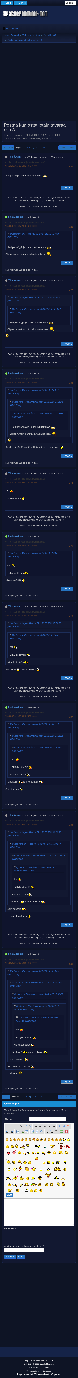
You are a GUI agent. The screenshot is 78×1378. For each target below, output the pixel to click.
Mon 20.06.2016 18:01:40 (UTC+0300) (21, 615)
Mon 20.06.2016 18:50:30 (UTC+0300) (21, 963)
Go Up (6, 1097)
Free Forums (44, 1367)
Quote (67, 188)
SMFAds (32, 1367)
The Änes (14, 156)
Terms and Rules (37, 1360)
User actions (67, 147)
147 (45, 147)
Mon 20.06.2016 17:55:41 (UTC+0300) (21, 482)
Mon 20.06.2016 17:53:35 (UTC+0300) (21, 382)
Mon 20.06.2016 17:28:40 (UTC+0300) (21, 226)
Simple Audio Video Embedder (39, 1371)
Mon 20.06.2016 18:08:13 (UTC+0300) (21, 716)
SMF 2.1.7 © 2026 (31, 1364)
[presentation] (30, 1237)
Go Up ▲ (50, 1360)
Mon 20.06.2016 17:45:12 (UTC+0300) (21, 289)
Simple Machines (47, 1364)
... (41, 147)
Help (26, 1360)
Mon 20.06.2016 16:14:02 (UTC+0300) (21, 166)
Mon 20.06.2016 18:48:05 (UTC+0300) (21, 824)
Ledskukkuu (16, 217)
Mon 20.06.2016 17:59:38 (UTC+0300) (21, 545)
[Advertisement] (39, 83)
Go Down (8, 147)
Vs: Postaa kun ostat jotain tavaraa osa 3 (25, 162)
